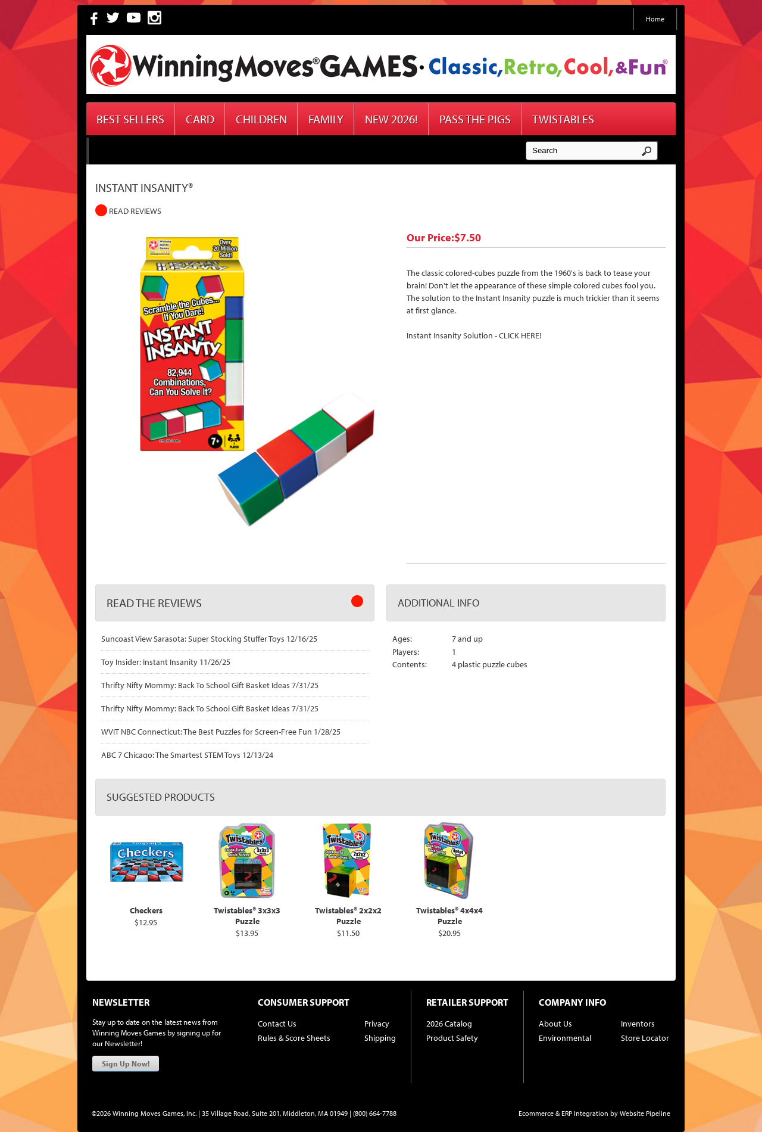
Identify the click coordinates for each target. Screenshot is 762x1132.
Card (200, 118)
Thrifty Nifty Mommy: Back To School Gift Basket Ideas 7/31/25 (209, 685)
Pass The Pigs (475, 118)
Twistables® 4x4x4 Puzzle (449, 915)
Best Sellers (130, 118)
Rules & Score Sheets (294, 1038)
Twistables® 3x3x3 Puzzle (247, 915)
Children (261, 118)
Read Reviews (128, 211)
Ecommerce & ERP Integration (563, 1113)
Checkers (146, 910)
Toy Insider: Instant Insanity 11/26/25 (165, 662)
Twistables (563, 118)
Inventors (638, 1023)
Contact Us (277, 1023)
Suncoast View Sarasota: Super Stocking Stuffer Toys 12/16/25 (209, 638)
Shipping (380, 1038)
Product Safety (452, 1038)
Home (655, 18)
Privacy (376, 1023)
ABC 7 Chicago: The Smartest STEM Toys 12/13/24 (187, 755)
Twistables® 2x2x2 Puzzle (348, 915)
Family (325, 118)
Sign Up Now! (125, 1063)
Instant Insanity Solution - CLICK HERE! (474, 335)
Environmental (565, 1038)
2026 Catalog (449, 1023)
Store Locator (645, 1038)
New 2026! (391, 118)
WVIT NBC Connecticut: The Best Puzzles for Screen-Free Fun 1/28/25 (221, 731)
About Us (555, 1023)
